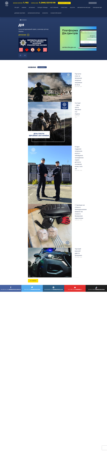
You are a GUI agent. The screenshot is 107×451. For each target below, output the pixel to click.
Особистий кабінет (54, 8)
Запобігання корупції (33, 8)
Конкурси (44, 8)
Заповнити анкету (64, 3)
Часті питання (50, 6)
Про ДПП (15, 6)
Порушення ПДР (91, 6)
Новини (21, 6)
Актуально (28, 6)
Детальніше (23, 28)
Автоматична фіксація (77, 6)
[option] (53, 31)
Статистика (59, 6)
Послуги (66, 6)
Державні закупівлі (19, 8)
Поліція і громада (38, 6)
